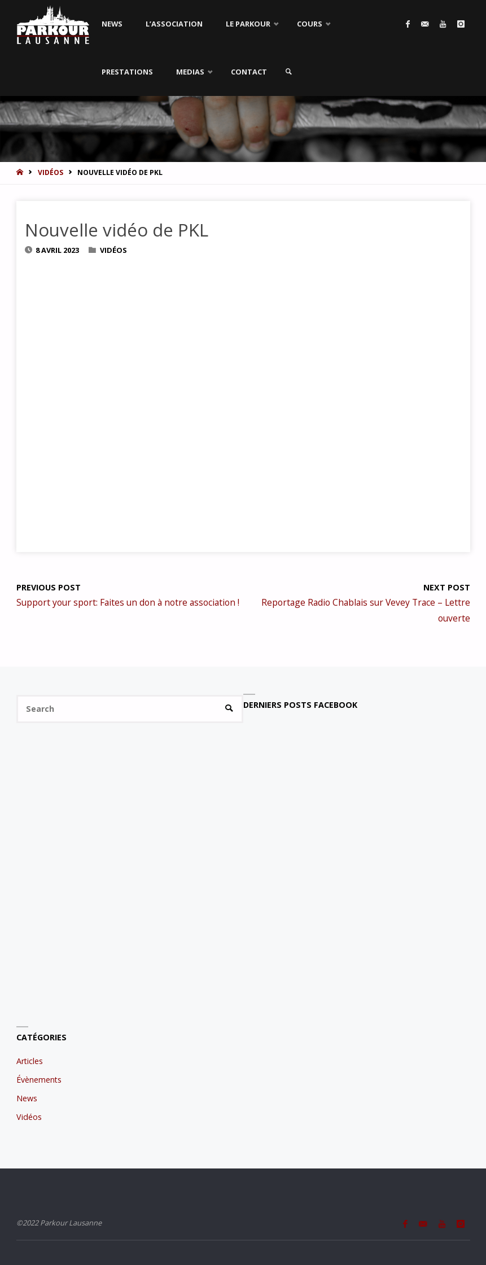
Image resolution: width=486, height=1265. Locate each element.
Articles (29, 1061)
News (26, 1098)
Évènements (39, 1079)
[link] (288, 72)
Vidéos (50, 172)
